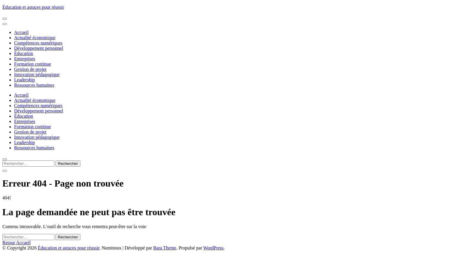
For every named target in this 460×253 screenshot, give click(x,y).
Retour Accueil (16, 242)
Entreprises (24, 58)
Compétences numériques (38, 42)
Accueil (21, 32)
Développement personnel (38, 48)
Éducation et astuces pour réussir (33, 7)
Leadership (24, 79)
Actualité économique (34, 37)
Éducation (23, 53)
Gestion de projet (30, 69)
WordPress (213, 247)
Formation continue (32, 63)
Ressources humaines (34, 85)
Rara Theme (164, 247)
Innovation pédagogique (37, 74)
